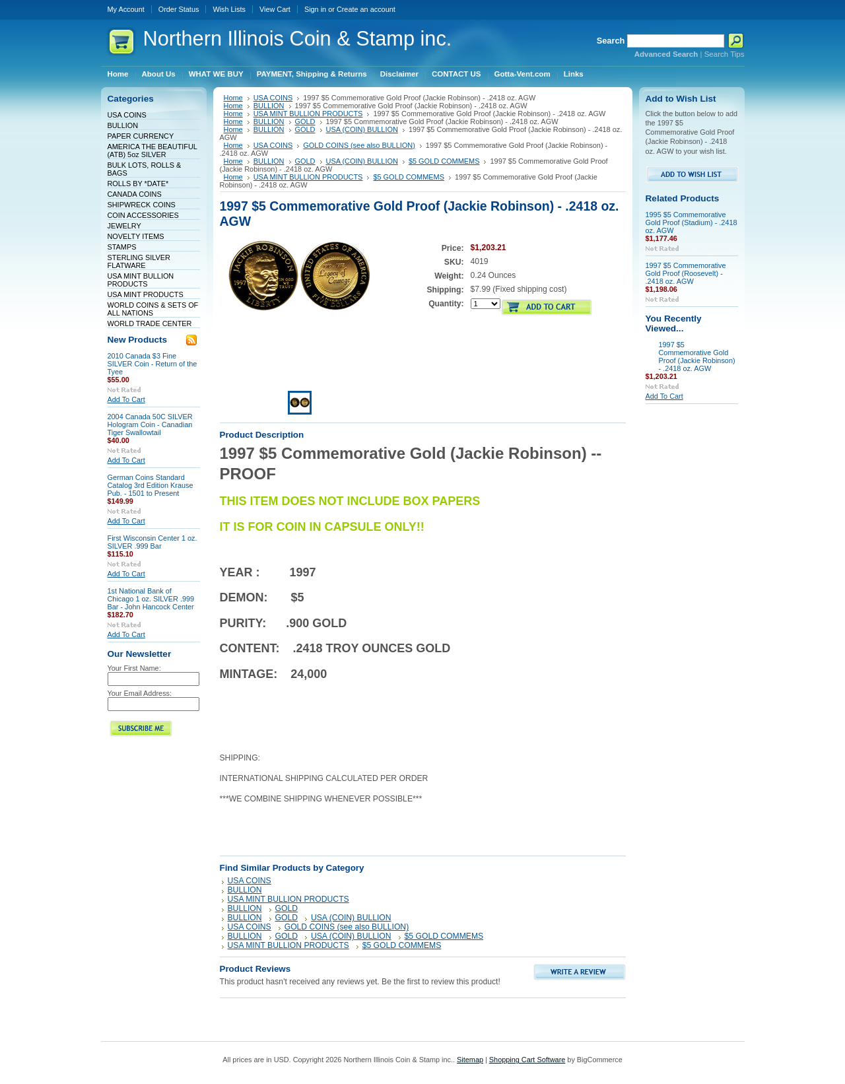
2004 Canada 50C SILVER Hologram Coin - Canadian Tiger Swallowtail (150, 424)
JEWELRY (124, 226)
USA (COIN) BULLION (362, 129)
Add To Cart (126, 399)
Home (233, 98)
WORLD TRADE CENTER (150, 323)
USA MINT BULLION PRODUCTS (141, 280)
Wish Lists (229, 9)
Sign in (315, 9)
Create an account (366, 9)
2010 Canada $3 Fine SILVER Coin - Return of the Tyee (152, 364)
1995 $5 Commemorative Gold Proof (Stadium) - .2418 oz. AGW (691, 222)
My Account (126, 9)
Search (611, 41)
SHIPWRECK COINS (142, 205)
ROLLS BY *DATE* (138, 183)
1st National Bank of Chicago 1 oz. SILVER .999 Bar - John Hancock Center (151, 599)
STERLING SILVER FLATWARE (139, 261)
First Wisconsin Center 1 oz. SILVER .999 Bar (152, 542)
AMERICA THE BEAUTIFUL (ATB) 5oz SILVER (152, 150)
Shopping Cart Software (527, 1060)
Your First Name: (134, 668)
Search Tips (724, 54)
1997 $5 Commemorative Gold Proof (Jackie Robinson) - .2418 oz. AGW (697, 356)
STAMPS (122, 247)
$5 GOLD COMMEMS (444, 161)
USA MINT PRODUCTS (146, 294)
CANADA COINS (135, 194)
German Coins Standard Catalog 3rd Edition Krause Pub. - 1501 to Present (150, 485)
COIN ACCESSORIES (143, 215)
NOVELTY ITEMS (136, 236)
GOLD (305, 121)
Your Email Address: (140, 693)
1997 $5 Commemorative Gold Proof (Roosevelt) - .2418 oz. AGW (686, 273)
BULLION (123, 125)
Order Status (178, 9)
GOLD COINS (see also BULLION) (359, 145)
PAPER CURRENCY (141, 136)
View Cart (274, 9)
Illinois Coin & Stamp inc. (297, 38)
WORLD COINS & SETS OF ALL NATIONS (153, 309)
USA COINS (127, 115)
